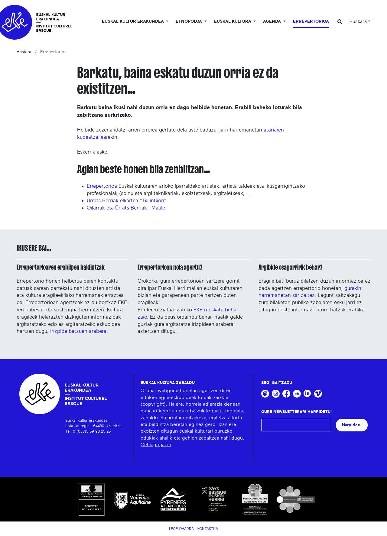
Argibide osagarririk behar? (290, 267)
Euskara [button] (358, 21)
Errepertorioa (311, 21)
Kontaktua (207, 529)
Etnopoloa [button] (189, 21)
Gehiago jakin (156, 444)
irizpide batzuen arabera (78, 331)
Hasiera (24, 52)
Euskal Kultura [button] (233, 21)
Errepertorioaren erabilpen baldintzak (61, 267)
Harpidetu (352, 425)
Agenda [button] (272, 21)
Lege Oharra (181, 529)
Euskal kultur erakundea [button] (133, 21)
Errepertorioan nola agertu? (170, 267)
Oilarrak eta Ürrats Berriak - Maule (126, 207)
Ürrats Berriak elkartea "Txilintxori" (126, 200)
